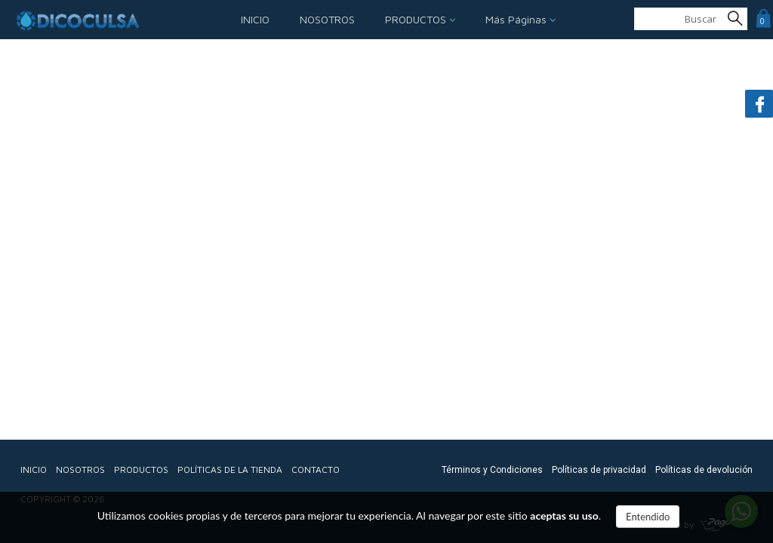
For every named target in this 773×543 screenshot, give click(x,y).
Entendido (648, 517)
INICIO (255, 19)
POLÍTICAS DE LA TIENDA (229, 469)
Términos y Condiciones (492, 470)
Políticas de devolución (704, 470)
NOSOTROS (327, 19)
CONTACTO (315, 469)
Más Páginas (517, 19)
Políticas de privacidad (599, 470)
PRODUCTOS (417, 19)
